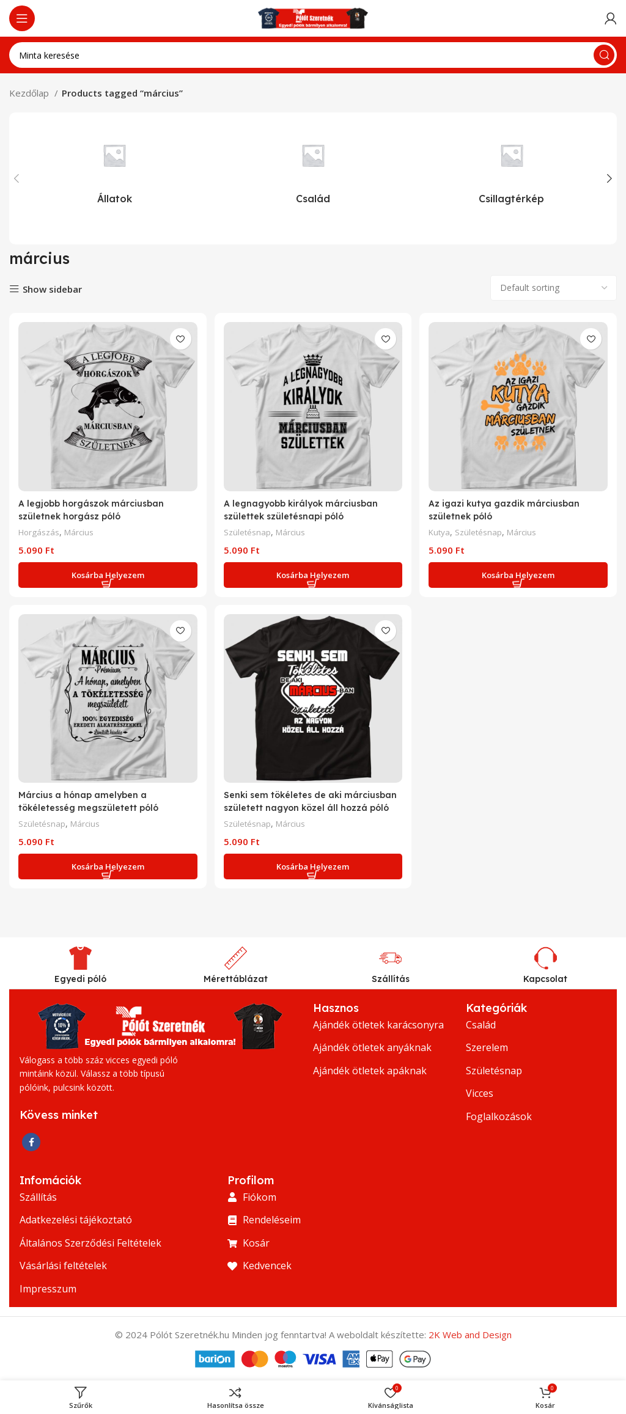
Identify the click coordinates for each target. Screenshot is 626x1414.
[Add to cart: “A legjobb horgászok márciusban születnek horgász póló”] (106, 572)
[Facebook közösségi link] (31, 1141)
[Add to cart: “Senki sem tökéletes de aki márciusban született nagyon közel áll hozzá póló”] (313, 866)
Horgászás (40, 529)
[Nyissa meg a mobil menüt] (22, 18)
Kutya (443, 529)
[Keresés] (313, 55)
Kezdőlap (30, 93)
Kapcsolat (545, 977)
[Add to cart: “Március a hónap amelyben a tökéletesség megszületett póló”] (106, 866)
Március (82, 529)
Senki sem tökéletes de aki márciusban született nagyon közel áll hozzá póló (312, 806)
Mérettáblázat (236, 977)
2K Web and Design (470, 1334)
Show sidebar (52, 289)
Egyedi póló (80, 977)
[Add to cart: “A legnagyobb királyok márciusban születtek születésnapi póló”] (313, 572)
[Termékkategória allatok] (114, 168)
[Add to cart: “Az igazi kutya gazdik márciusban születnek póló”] (520, 572)
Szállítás (391, 977)
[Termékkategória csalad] (313, 168)
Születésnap (249, 529)
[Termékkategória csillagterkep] (511, 168)
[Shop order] (553, 288)
